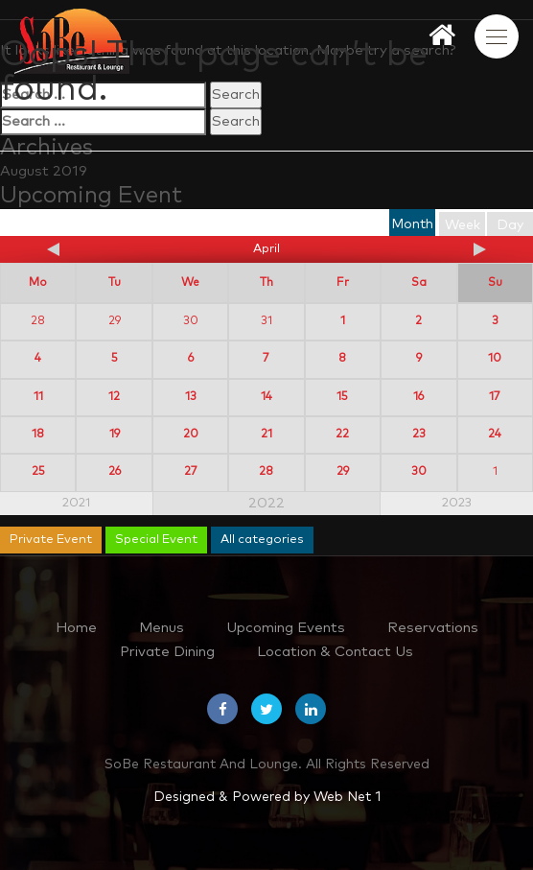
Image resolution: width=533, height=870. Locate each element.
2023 (457, 503)
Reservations (432, 628)
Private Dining (167, 652)
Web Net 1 (347, 797)
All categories (262, 539)
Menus (161, 628)
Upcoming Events (285, 628)
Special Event (156, 539)
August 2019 (43, 171)
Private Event (51, 539)
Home (76, 628)
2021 (76, 503)
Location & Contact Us (335, 652)
